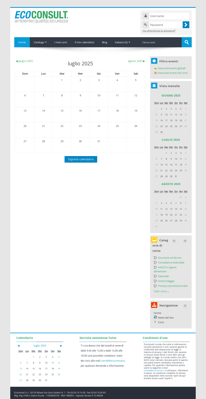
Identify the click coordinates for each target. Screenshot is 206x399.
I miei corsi (60, 42)
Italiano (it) (122, 42)
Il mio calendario (84, 42)
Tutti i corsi (160, 291)
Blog (104, 42)
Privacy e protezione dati (171, 286)
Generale (161, 276)
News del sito (166, 317)
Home (22, 42)
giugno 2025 (171, 95)
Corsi (161, 322)
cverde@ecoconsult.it (113, 360)
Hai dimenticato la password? (158, 30)
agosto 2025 (171, 184)
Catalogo (40, 42)
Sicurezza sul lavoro (167, 257)
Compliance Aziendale (169, 262)
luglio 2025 (171, 140)
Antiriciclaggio (164, 281)
